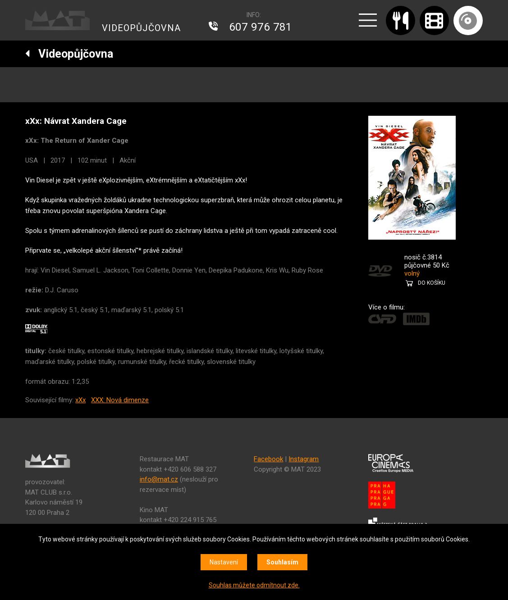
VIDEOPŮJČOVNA (141, 28)
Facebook (268, 459)
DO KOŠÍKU (431, 283)
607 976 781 (260, 27)
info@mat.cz (159, 479)
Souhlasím (282, 562)
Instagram (303, 459)
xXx (80, 400)
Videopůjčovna (69, 53)
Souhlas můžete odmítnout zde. (254, 585)
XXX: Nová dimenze (120, 400)
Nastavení (224, 562)
